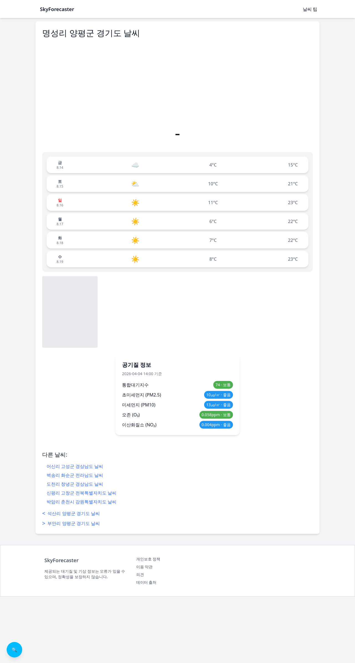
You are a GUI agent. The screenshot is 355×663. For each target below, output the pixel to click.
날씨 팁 (310, 9)
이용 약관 (144, 566)
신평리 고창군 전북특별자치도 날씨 (81, 493)
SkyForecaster (61, 560)
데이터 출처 (146, 582)
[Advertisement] (177, 81)
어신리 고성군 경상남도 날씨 (75, 466)
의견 (140, 574)
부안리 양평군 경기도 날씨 (71, 523)
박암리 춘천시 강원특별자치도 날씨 (81, 502)
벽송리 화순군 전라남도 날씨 (75, 475)
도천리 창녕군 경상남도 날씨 (75, 484)
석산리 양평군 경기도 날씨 (71, 513)
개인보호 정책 (148, 559)
